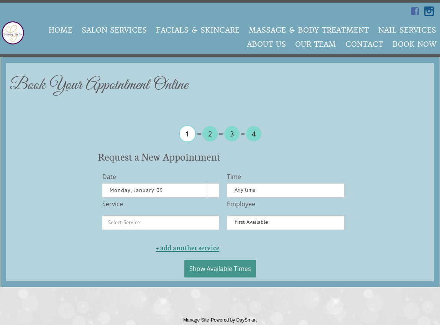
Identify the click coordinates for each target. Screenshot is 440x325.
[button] (213, 190)
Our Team (315, 44)
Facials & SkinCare (198, 30)
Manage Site (196, 320)
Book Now (414, 44)
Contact (364, 44)
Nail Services (407, 30)
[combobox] (154, 190)
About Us (266, 44)
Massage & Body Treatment (309, 30)
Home (60, 30)
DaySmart (246, 320)
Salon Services (114, 30)
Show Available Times (220, 268)
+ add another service (187, 247)
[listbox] (285, 190)
